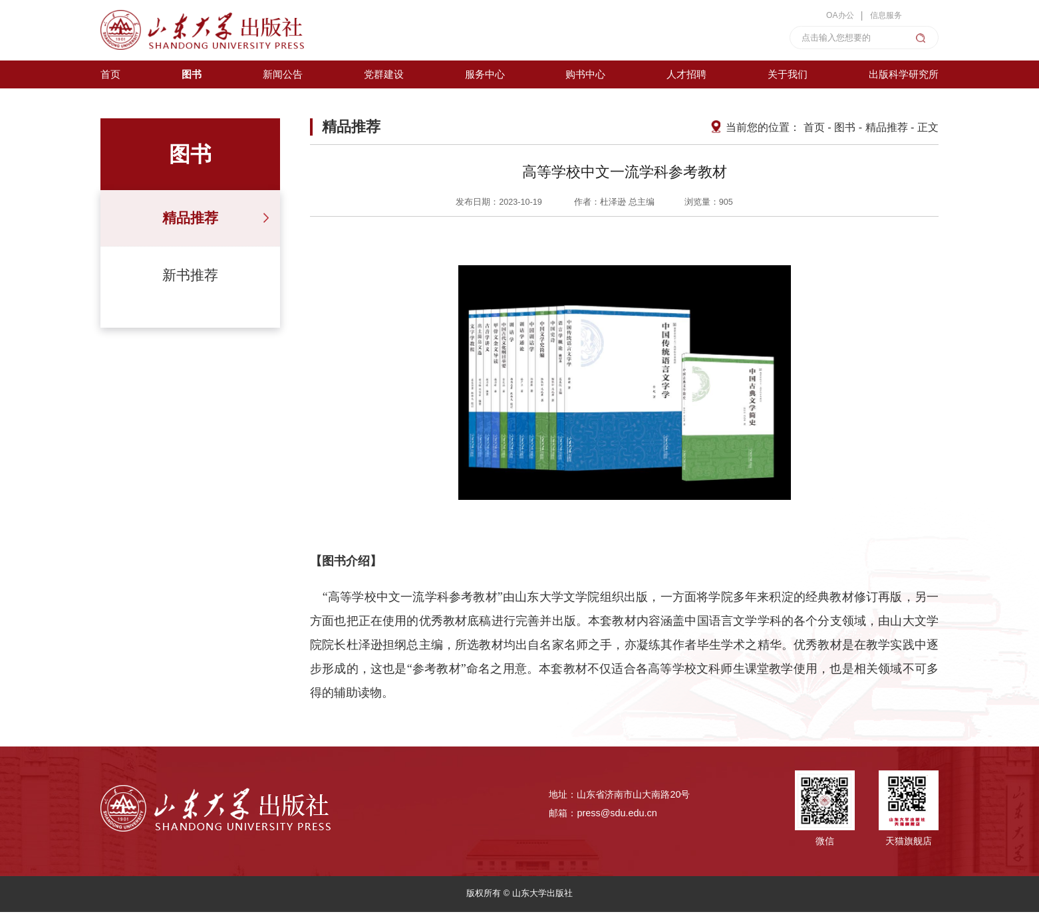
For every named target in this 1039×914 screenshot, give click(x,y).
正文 (928, 129)
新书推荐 (190, 277)
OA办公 (834, 15)
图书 (844, 129)
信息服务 (884, 15)
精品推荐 (190, 220)
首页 (814, 129)
